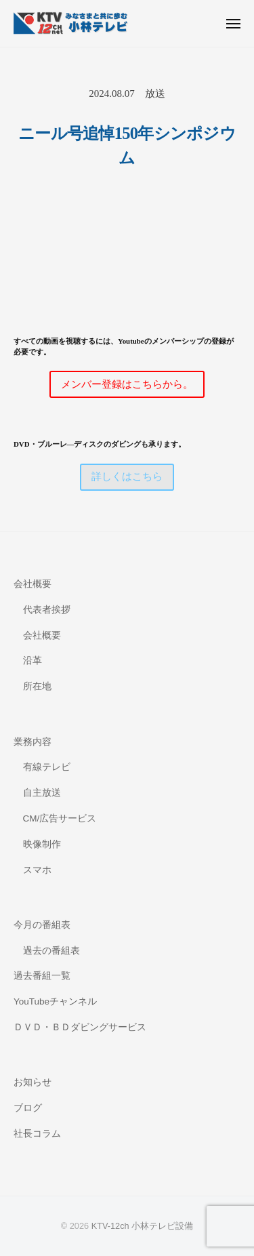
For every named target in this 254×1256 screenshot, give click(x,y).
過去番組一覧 (42, 976)
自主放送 (42, 793)
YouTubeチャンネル (55, 1001)
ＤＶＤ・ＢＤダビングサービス (80, 1027)
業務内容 (32, 742)
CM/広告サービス (60, 818)
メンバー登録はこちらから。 (127, 384)
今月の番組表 (42, 925)
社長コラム (37, 1134)
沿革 (32, 660)
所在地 (37, 686)
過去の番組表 (51, 951)
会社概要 (32, 584)
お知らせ (32, 1082)
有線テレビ (46, 767)
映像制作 (42, 844)
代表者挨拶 (46, 610)
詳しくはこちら (127, 476)
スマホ (37, 870)
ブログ (28, 1108)
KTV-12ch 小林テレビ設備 (142, 1226)
